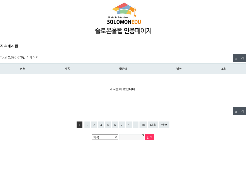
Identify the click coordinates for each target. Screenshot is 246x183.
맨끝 (164, 125)
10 (143, 125)
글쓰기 (239, 58)
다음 (153, 125)
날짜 (179, 69)
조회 (223, 69)
